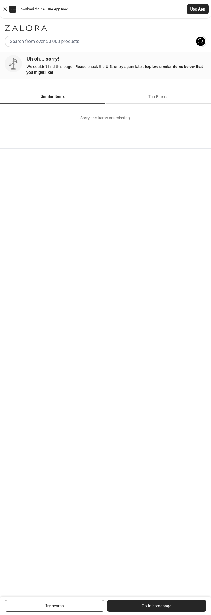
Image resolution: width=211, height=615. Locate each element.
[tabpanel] (105, 118)
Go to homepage (156, 606)
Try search (54, 606)
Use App (197, 9)
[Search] (200, 41)
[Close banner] (5, 9)
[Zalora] (105, 28)
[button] (105, 9)
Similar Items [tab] (53, 96)
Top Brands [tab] (158, 96)
